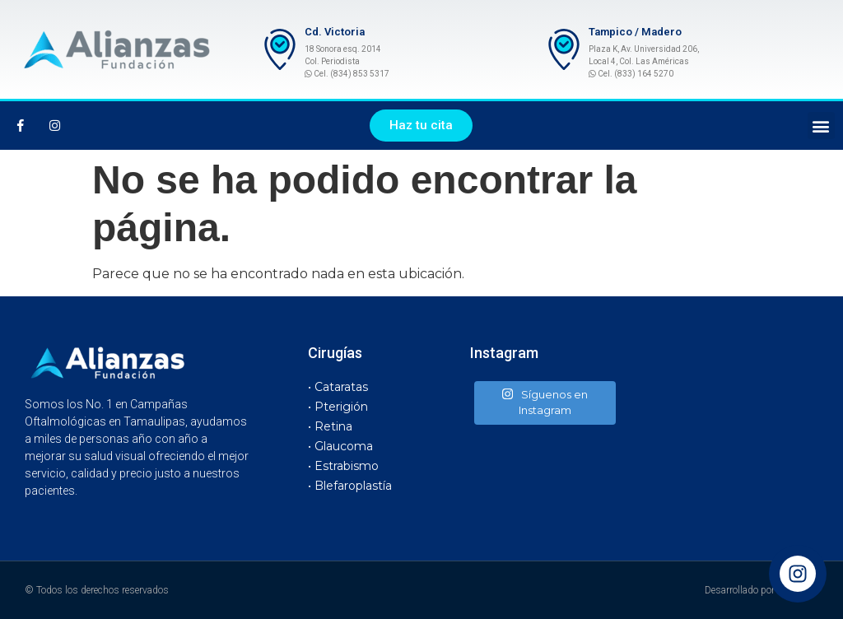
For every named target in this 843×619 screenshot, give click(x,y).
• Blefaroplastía (350, 485)
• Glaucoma (340, 446)
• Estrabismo (343, 465)
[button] (421, 125)
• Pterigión (338, 406)
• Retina (330, 426)
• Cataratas (338, 386)
